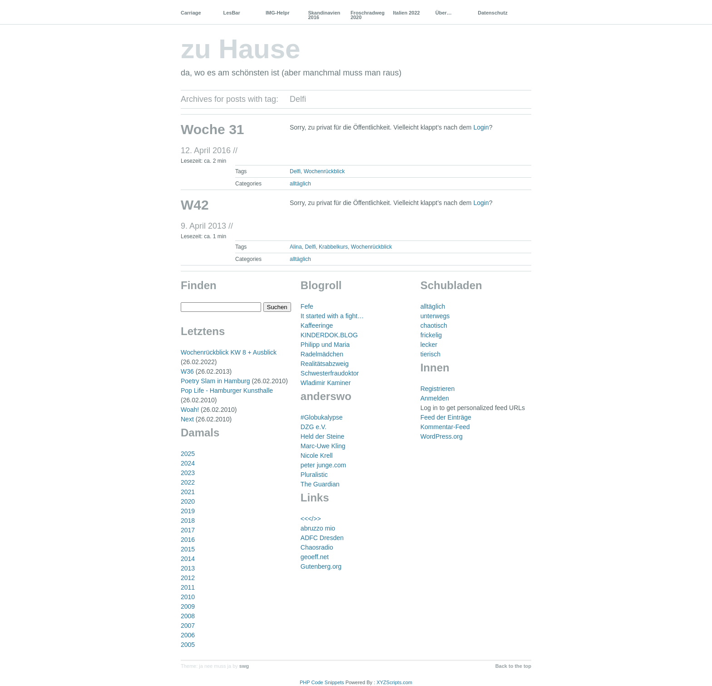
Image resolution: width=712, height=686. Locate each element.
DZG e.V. (313, 427)
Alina (296, 247)
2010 (188, 597)
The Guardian (320, 484)
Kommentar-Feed (445, 427)
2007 (188, 625)
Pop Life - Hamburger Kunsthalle (227, 390)
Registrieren (437, 388)
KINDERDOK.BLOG (329, 335)
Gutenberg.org (321, 566)
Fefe (307, 306)
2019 (188, 511)
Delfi (295, 171)
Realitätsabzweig (325, 363)
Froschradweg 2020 (368, 15)
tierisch (430, 354)
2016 (188, 539)
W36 (187, 371)
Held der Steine (323, 436)
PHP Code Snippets (322, 682)
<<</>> (311, 518)
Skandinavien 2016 (324, 15)
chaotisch (433, 325)
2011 (188, 587)
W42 (195, 204)
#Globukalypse (322, 417)
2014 (188, 558)
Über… (443, 12)
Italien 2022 (406, 12)
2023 (188, 472)
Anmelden (434, 398)
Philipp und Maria (325, 344)
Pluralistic (314, 474)
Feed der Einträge (445, 417)
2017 (188, 530)
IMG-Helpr (278, 12)
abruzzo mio (318, 528)
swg (244, 666)
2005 (188, 644)
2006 (188, 635)
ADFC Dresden (322, 537)
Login (481, 127)
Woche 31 (212, 129)
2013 (188, 568)
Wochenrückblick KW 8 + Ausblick (229, 352)
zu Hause (240, 49)
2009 (188, 606)
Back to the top (513, 666)
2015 (188, 549)
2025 (188, 453)
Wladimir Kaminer (326, 382)
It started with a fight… (332, 316)
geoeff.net (315, 557)
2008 (188, 616)
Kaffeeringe (317, 325)
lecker (428, 344)
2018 (188, 520)
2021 (188, 492)
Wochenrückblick (324, 171)
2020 (188, 501)
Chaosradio (317, 547)
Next (187, 419)
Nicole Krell (317, 455)
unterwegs (435, 316)
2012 (188, 577)
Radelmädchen (322, 354)
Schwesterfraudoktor (330, 373)
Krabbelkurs (333, 247)
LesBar (231, 12)
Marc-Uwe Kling (323, 446)
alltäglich (300, 183)
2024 (188, 463)
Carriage (191, 12)
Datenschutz (492, 12)
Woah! (190, 409)
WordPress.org (441, 436)
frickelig (431, 335)
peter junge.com (323, 465)
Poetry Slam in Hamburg (215, 381)
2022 (188, 482)
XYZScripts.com (394, 682)
